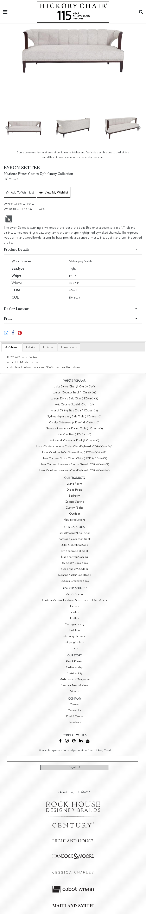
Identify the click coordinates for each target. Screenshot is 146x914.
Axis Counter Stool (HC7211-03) (74, 404)
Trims (74, 648)
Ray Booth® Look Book (74, 562)
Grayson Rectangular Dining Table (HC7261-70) (74, 428)
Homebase (74, 722)
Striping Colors (74, 642)
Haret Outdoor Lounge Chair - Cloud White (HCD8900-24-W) (74, 446)
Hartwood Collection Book (74, 538)
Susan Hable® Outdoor (74, 568)
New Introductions (74, 519)
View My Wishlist (53, 192)
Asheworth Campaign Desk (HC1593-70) (74, 440)
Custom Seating (74, 501)
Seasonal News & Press (74, 685)
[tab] (12, 347)
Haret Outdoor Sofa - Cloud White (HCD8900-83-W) (74, 458)
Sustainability (74, 673)
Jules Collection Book (74, 544)
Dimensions (69, 347)
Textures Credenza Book (74, 580)
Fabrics (31, 347)
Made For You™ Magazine (74, 679)
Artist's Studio (74, 594)
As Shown (11, 347)
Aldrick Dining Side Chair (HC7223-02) (74, 410)
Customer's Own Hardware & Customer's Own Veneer (74, 600)
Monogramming (74, 624)
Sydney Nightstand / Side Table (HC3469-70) (74, 416)
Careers (74, 704)
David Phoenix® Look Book (74, 532)
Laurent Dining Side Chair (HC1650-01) (74, 398)
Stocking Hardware (74, 636)
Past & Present (74, 661)
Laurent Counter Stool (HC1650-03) (74, 392)
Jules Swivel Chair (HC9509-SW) (74, 386)
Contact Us (74, 710)
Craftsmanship (74, 667)
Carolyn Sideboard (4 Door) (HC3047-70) (74, 422)
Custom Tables (74, 507)
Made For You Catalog (74, 556)
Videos (74, 691)
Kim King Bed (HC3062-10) (74, 434)
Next (139, 128)
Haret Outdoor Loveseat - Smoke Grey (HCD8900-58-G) (74, 464)
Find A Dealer (74, 716)
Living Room (74, 483)
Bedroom (74, 495)
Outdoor (74, 513)
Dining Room (74, 489)
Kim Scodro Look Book (74, 550)
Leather (74, 618)
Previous (7, 128)
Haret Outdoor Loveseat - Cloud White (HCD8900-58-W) (74, 470)
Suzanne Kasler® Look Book (74, 574)
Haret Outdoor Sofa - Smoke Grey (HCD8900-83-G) (74, 452)
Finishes (48, 347)
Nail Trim (74, 630)
